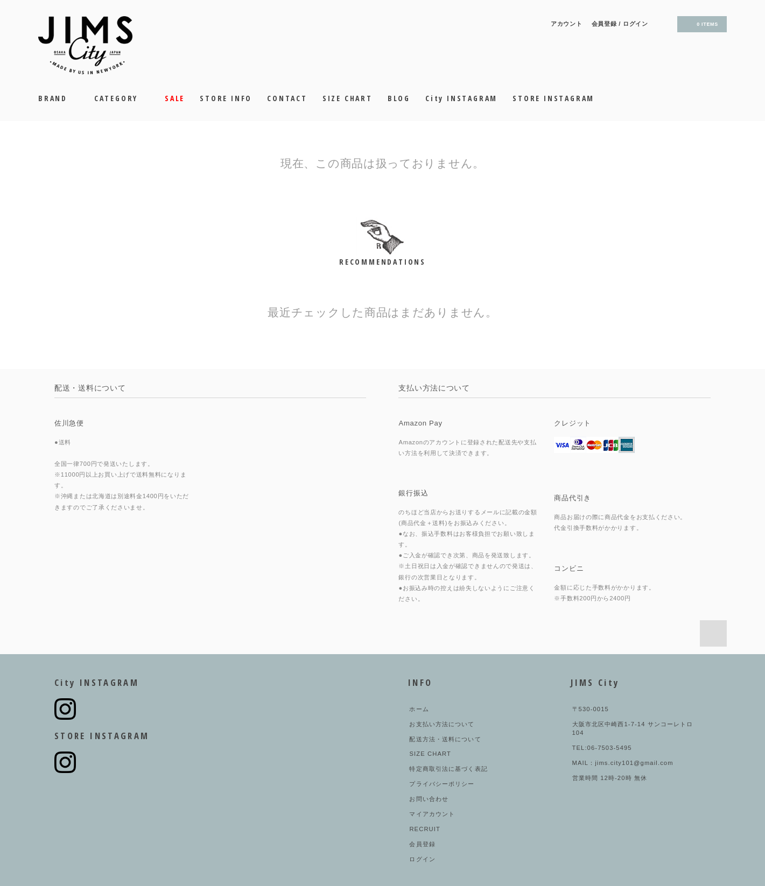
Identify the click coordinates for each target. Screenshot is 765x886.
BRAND (58, 98)
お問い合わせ (428, 799)
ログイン (635, 23)
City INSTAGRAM (461, 98)
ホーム (419, 709)
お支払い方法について (441, 724)
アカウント (566, 23)
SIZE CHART (347, 98)
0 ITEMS (701, 24)
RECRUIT (424, 829)
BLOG (399, 98)
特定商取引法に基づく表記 (448, 768)
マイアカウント (432, 814)
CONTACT (287, 98)
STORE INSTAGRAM (553, 98)
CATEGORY (122, 98)
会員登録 (604, 23)
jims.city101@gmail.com (634, 763)
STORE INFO (226, 98)
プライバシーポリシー (441, 784)
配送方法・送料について (445, 739)
